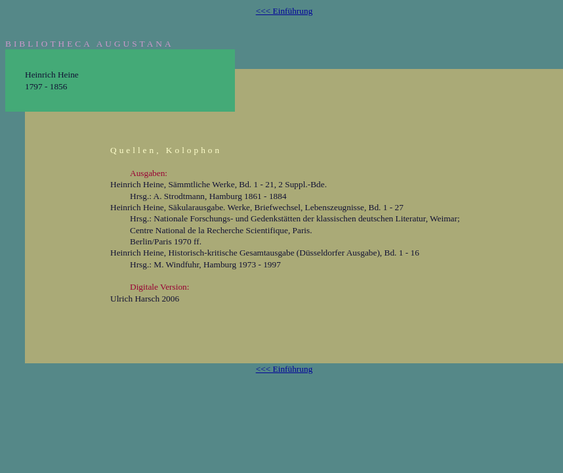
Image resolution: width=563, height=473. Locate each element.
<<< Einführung (284, 11)
